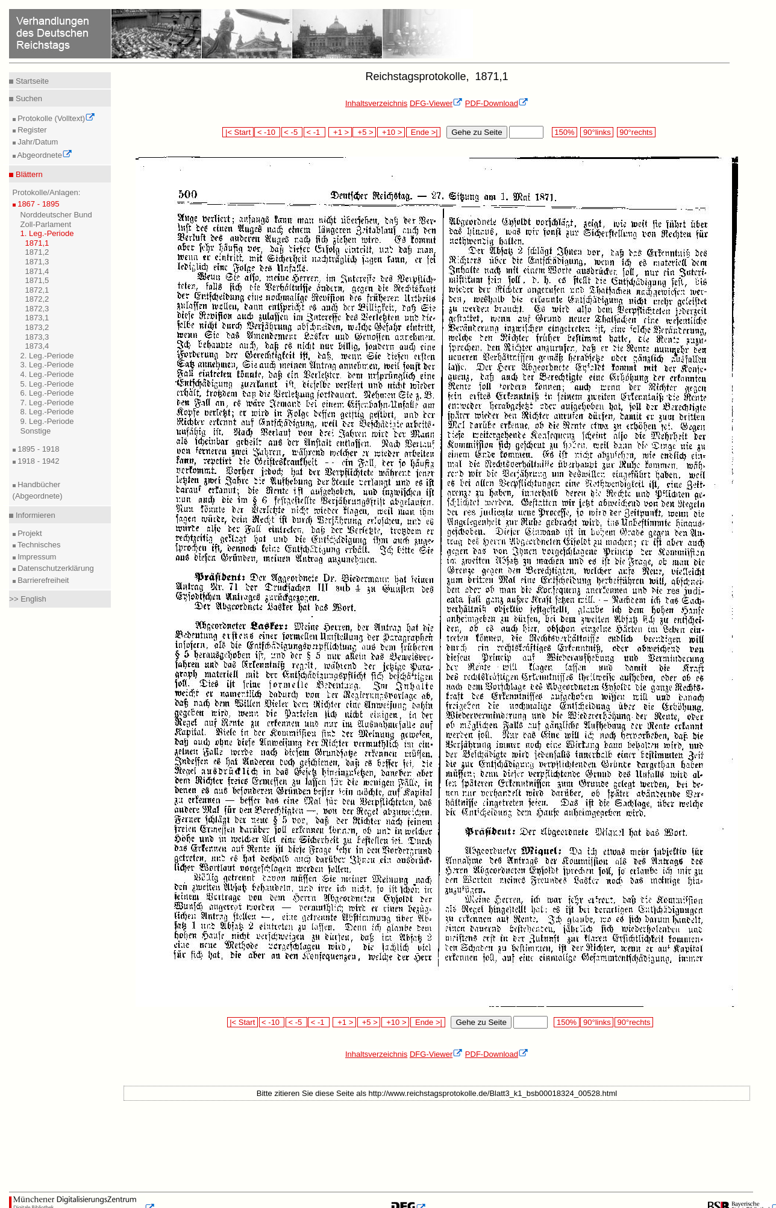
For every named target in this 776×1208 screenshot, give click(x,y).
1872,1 (37, 289)
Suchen (27, 98)
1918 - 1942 (38, 460)
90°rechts (636, 132)
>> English (27, 598)
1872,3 (37, 308)
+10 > (391, 132)
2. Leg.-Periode (47, 355)
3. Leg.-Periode (47, 364)
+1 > (340, 132)
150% (564, 132)
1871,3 (37, 261)
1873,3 (37, 336)
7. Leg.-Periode (47, 402)
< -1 (314, 132)
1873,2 (37, 327)
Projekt (29, 533)
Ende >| (423, 132)
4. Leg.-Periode (47, 374)
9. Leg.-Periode (47, 421)
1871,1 (37, 243)
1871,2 (37, 252)
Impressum (36, 556)
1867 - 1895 (38, 203)
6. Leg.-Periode (47, 392)
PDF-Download (496, 103)
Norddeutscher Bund (56, 214)
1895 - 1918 (38, 448)
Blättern (27, 174)
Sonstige (35, 430)
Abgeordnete (44, 155)
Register (31, 129)
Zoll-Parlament (46, 224)
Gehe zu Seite (476, 132)
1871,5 (37, 280)
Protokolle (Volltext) (56, 118)
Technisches (38, 544)
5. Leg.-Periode (47, 383)
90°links (597, 132)
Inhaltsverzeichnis (376, 103)
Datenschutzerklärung (55, 568)
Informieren (34, 515)
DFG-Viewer (436, 103)
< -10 (267, 132)
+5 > (364, 132)
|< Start (237, 132)
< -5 (292, 132)
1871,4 (37, 271)
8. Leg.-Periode (47, 411)
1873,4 (37, 345)
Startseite (31, 81)
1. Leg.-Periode (47, 233)
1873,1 (37, 317)
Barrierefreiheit (42, 580)
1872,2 (37, 299)
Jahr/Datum (37, 141)
